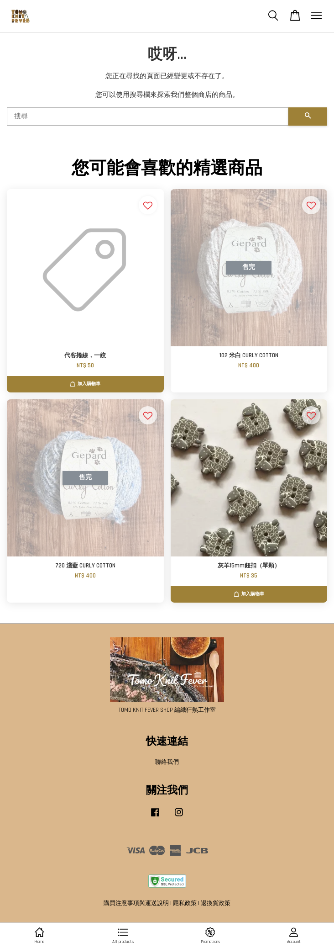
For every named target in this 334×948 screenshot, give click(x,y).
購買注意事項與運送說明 (136, 903)
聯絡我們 (167, 762)
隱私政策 (185, 903)
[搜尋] (147, 116)
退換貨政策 (215, 903)
